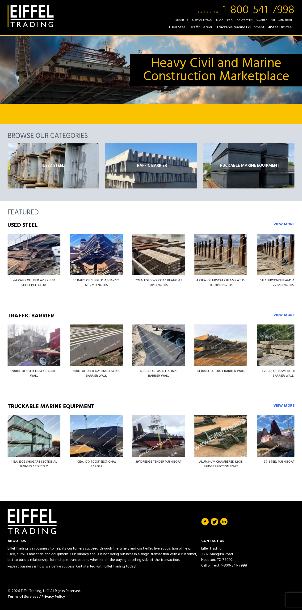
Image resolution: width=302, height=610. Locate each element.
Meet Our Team (202, 20)
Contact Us (244, 20)
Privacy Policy (53, 597)
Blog (219, 20)
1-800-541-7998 (246, 10)
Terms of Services (23, 597)
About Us (181, 20)
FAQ (230, 20)
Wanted (261, 20)
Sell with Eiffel (282, 20)
